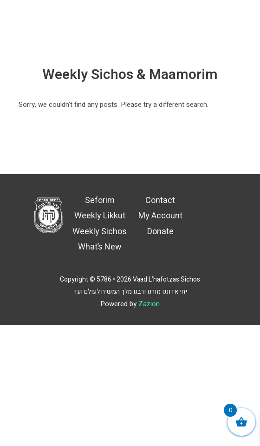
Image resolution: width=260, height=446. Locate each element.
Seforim (100, 200)
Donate (160, 231)
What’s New (100, 247)
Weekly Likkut (99, 216)
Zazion (149, 304)
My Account (160, 216)
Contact (160, 200)
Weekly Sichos (99, 231)
